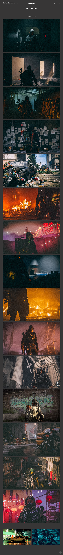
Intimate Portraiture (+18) (6, 3)
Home (3, 2)
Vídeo (8, 2)
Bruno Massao (31, 3)
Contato (4, 4)
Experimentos (12, 2)
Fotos (6, 2)
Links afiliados (13, 3)
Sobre (17, 3)
